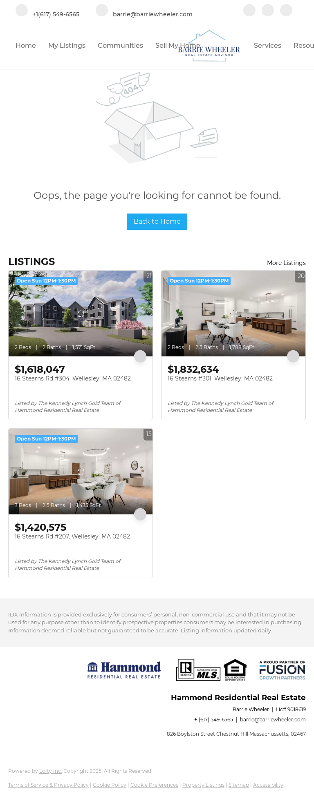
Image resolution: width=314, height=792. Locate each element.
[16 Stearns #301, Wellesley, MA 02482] (233, 313)
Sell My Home (177, 45)
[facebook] (249, 11)
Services (267, 45)
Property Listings (203, 785)
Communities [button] (120, 45)
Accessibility (268, 785)
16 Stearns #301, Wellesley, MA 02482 (220, 378)
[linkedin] (268, 11)
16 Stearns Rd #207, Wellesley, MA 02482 (72, 536)
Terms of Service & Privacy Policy (48, 785)
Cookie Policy (109, 785)
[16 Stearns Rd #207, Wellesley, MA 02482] (81, 471)
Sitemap (239, 785)
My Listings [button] (66, 45)
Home (26, 45)
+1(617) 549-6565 (213, 719)
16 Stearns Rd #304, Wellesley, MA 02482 (73, 378)
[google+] (286, 11)
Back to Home (157, 221)
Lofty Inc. (50, 771)
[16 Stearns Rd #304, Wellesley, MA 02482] (81, 313)
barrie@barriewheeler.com (273, 719)
